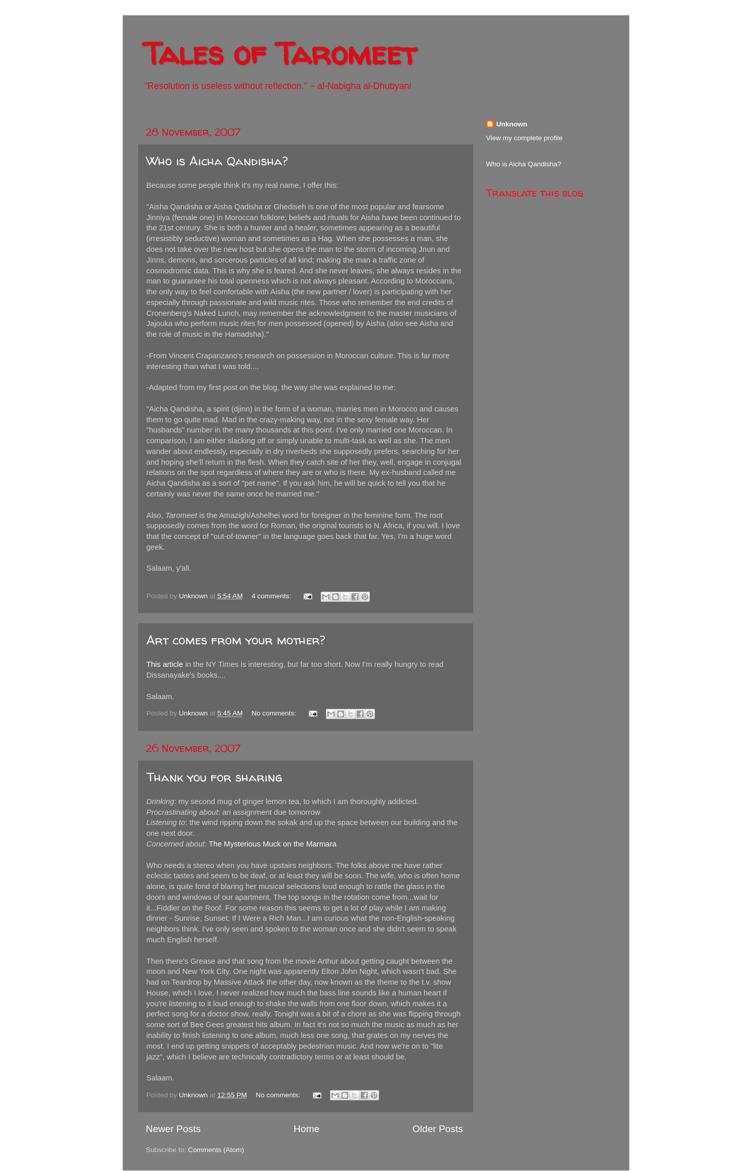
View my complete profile (524, 138)
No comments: (275, 713)
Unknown (511, 124)
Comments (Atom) (216, 1150)
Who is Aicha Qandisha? (216, 161)
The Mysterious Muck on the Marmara (273, 844)
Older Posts (437, 1128)
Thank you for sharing (214, 777)
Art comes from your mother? (235, 640)
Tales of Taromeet (279, 53)
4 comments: (272, 596)
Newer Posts (173, 1128)
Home (306, 1128)
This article (164, 664)
